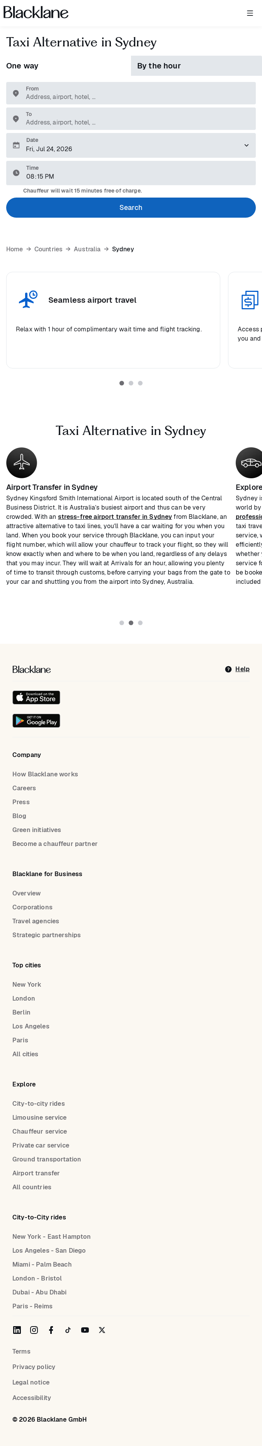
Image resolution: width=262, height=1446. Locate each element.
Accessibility (31, 1398)
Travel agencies (35, 921)
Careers (24, 788)
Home (14, 249)
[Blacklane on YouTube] (85, 1330)
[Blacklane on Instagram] (34, 1330)
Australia (87, 249)
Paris (20, 1040)
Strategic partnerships (46, 935)
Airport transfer (36, 1173)
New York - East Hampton (51, 1237)
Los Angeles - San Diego (49, 1250)
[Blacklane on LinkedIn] (17, 1330)
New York (26, 984)
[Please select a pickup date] (131, 145)
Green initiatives (36, 830)
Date (32, 139)
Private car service (40, 1145)
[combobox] (135, 97)
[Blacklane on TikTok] (68, 1330)
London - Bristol (37, 1278)
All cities (25, 1054)
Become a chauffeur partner (55, 844)
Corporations (32, 907)
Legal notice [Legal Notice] (30, 1382)
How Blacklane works (45, 774)
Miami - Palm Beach (42, 1264)
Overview (26, 893)
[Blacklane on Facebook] (51, 1330)
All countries (31, 1187)
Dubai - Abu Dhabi (39, 1292)
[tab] (121, 383)
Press (21, 802)
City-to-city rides (38, 1104)
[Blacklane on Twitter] (102, 1330)
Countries (48, 249)
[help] (237, 669)
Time (32, 167)
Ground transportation (46, 1159)
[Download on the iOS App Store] (36, 697)
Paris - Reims (32, 1306)
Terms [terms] (21, 1351)
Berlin (21, 1012)
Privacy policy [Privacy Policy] (33, 1367)
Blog (19, 816)
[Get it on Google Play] (36, 721)
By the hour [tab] (159, 66)
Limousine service (39, 1117)
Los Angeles (30, 1026)
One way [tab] (22, 66)
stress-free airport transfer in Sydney (115, 517)
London (23, 998)
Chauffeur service (39, 1131)
